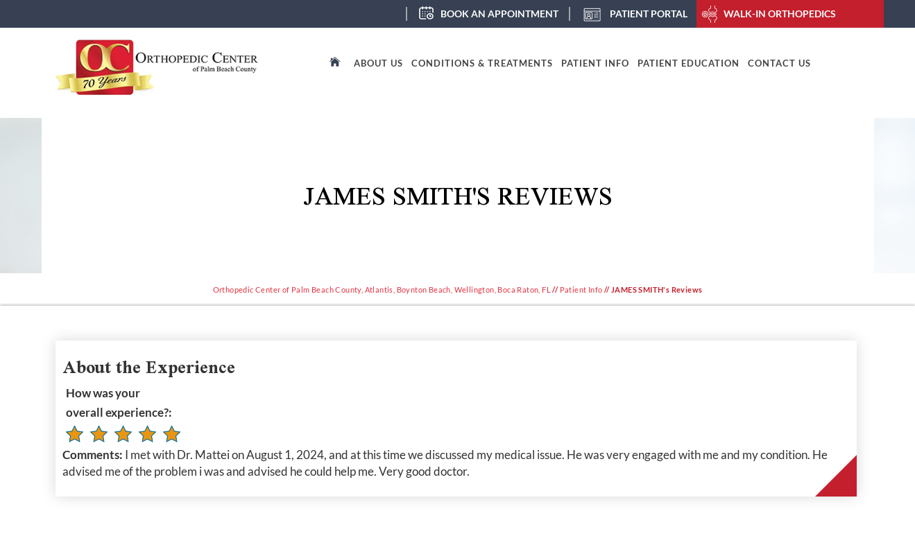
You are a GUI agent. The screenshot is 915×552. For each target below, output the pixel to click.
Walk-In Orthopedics (780, 13)
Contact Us (779, 63)
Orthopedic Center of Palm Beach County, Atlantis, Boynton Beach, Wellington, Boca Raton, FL (382, 289)
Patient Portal (648, 13)
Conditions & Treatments (482, 63)
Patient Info (595, 63)
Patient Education (688, 63)
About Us (378, 63)
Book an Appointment (499, 13)
